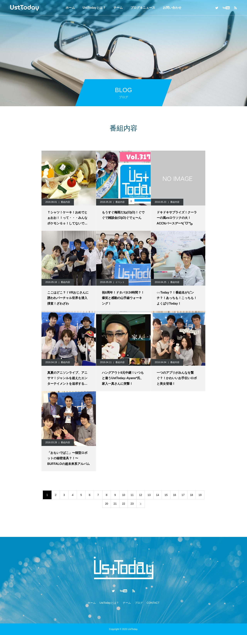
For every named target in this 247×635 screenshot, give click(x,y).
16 (174, 495)
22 (123, 503)
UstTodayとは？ (94, 7)
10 (123, 495)
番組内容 (65, 202)
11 (132, 495)
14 (157, 495)
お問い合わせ (172, 7)
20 (106, 503)
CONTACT (153, 602)
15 (166, 495)
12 (140, 495)
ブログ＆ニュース (142, 7)
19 (200, 495)
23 (132, 503)
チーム (118, 7)
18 (191, 495)
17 (183, 495)
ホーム (70, 7)
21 (115, 503)
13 (149, 495)
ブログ (139, 602)
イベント (120, 282)
